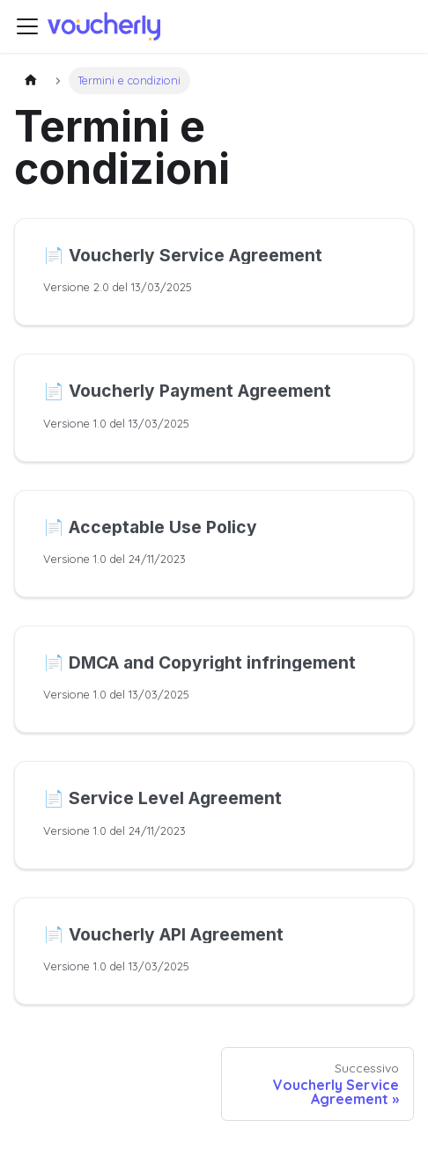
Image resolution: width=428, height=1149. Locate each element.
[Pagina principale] (31, 80)
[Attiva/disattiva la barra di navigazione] (27, 26)
